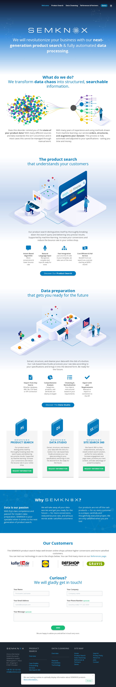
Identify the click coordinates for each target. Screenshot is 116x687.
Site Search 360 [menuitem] (34, 670)
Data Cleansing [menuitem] (72, 5)
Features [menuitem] (55, 661)
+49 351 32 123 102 (13, 670)
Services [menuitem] (32, 668)
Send (58, 628)
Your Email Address (21, 600)
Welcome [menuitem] (45, 5)
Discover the (58, 405)
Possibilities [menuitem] (56, 663)
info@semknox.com (13, 672)
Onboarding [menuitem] (33, 665)
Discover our (58, 273)
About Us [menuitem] (96, 658)
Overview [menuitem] (32, 656)
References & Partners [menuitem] (89, 5)
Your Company (72, 589)
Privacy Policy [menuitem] (98, 655)
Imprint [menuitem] (96, 653)
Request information (22, 471)
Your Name (18, 589)
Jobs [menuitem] (94, 660)
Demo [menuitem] (104, 6)
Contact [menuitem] (96, 662)
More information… (31, 679)
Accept (89, 681)
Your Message (22, 612)
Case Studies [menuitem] (33, 663)
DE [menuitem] (111, 5)
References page (98, 556)
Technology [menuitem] (56, 665)
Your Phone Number (78, 600)
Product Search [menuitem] (57, 5)
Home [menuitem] (76, 653)
